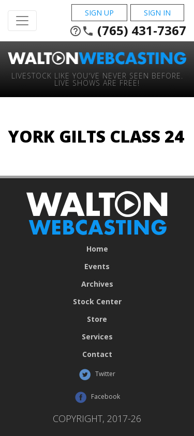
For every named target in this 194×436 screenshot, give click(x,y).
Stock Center (97, 301)
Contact (97, 354)
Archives (97, 284)
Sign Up (99, 13)
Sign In (157, 13)
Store (97, 319)
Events (97, 266)
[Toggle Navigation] (22, 20)
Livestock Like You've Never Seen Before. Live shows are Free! (97, 79)
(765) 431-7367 (127, 30)
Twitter (97, 374)
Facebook (97, 397)
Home (97, 249)
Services (97, 336)
